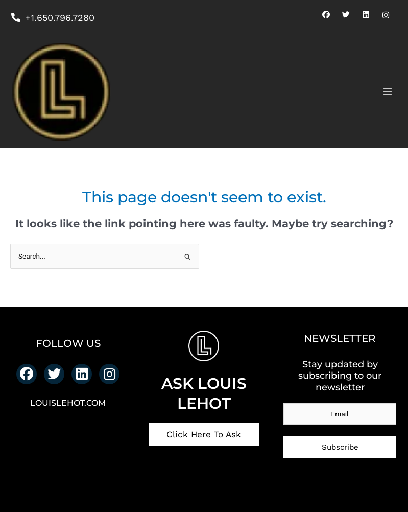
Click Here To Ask (203, 434)
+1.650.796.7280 (52, 17)
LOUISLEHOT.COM (68, 403)
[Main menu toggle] (387, 91)
